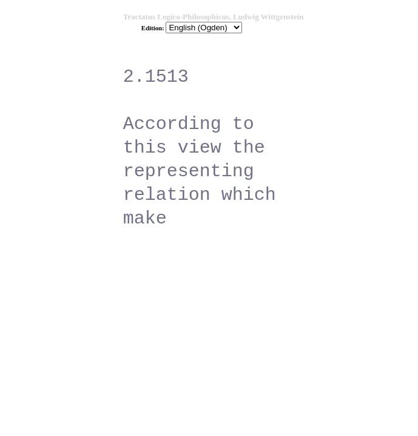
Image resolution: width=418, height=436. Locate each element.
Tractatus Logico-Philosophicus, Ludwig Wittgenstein (213, 16)
